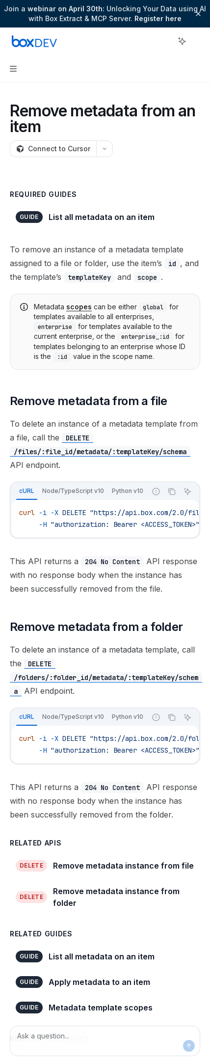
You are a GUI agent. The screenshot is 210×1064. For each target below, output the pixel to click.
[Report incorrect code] (156, 491)
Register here (158, 18)
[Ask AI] (187, 491)
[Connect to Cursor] (53, 148)
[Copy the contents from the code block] (171, 491)
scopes (79, 306)
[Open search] (164, 41)
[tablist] (78, 491)
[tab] (26, 491)
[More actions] (197, 41)
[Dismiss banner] (198, 14)
